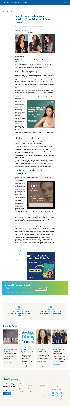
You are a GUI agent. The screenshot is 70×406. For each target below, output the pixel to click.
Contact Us (21, 391)
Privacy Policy (43, 396)
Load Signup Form (41, 288)
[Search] (66, 2)
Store (15, 2)
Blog (29, 382)
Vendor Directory (31, 385)
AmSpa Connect (8, 2)
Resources (30, 379)
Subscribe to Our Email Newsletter (10, 390)
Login (41, 382)
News (19, 388)
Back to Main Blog (8, 11)
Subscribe (7, 393)
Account (42, 379)
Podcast (29, 388)
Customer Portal (22, 2)
